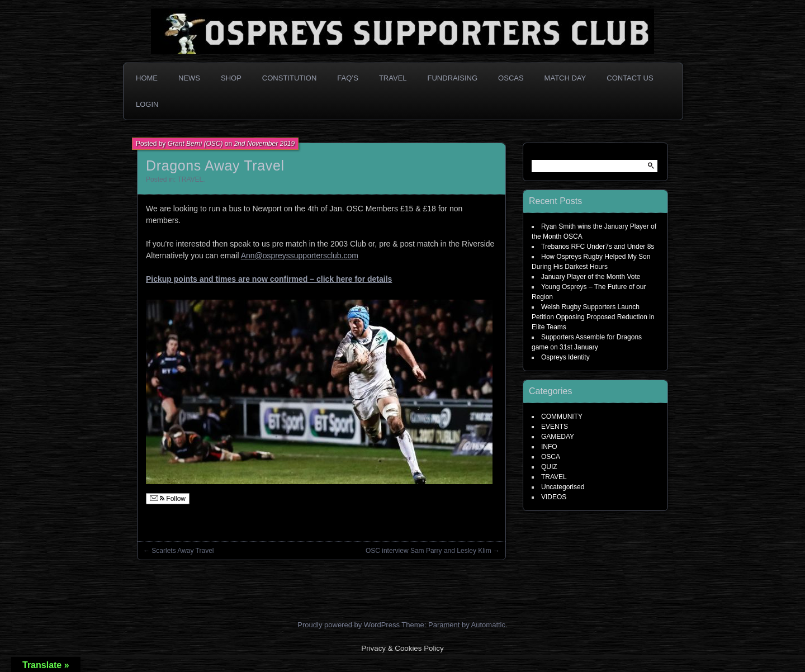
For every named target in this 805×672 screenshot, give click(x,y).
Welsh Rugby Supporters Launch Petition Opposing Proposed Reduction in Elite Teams (593, 317)
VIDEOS (553, 497)
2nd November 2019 (264, 144)
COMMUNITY (562, 416)
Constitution (289, 78)
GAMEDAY (557, 437)
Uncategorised (562, 487)
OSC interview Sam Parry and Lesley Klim (428, 551)
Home (147, 78)
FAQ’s (347, 78)
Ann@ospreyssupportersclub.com (299, 255)
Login (147, 104)
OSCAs (511, 78)
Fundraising (453, 78)
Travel (393, 78)
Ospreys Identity (565, 357)
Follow (168, 499)
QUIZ (549, 467)
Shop (231, 78)
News (189, 78)
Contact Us (630, 78)
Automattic (488, 625)
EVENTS (554, 426)
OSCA (550, 457)
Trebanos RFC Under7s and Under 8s (597, 246)
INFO (549, 447)
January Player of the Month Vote (590, 277)
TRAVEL (190, 179)
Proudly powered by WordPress (348, 625)
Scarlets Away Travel (182, 551)
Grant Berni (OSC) (195, 144)
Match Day (565, 78)
